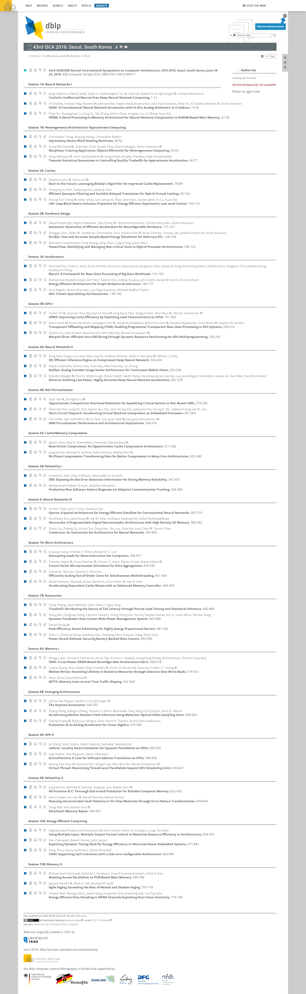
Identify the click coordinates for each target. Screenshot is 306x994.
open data (74, 920)
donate (101, 5)
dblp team (81, 915)
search (58, 5)
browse (42, 5)
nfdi (85, 5)
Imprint (74, 924)
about (72, 5)
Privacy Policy (59, 924)
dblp (28, 5)
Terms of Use (41, 924)
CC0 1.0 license (100, 920)
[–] (238, 70)
